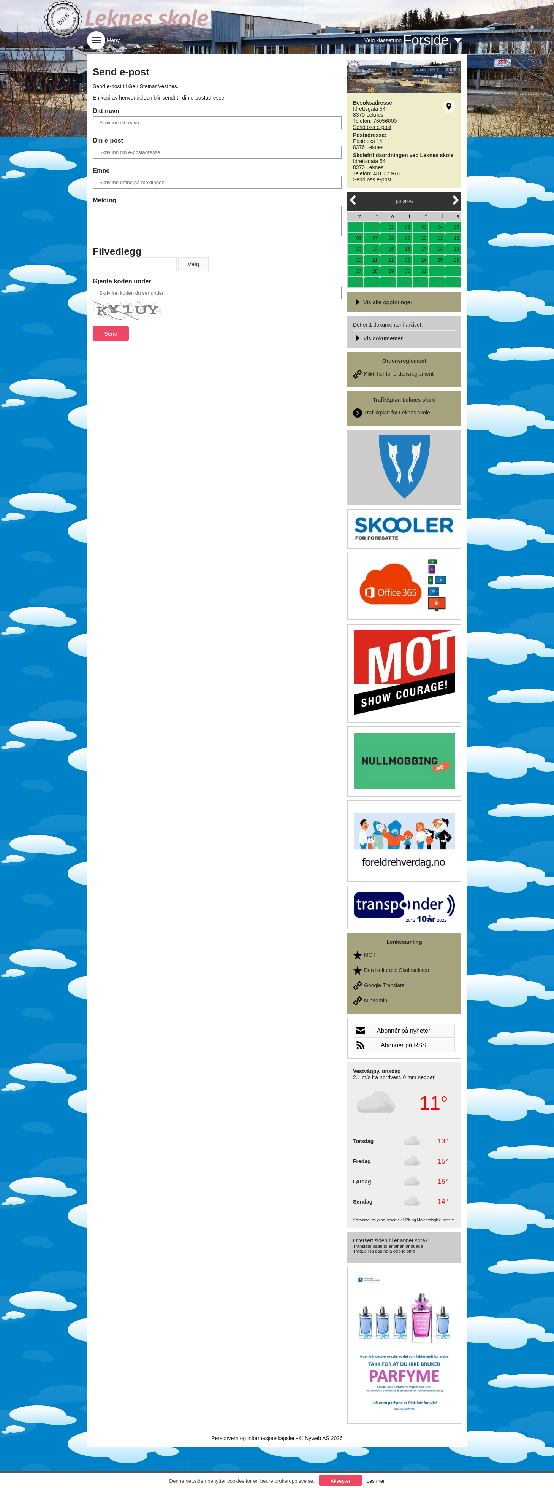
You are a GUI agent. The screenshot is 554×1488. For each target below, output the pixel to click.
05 (456, 227)
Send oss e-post (372, 127)
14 (374, 249)
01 (391, 227)
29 (358, 227)
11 (440, 238)
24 (423, 260)
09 (407, 238)
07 (374, 238)
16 (407, 249)
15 (391, 249)
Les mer (375, 1481)
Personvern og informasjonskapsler (252, 1438)
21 (374, 260)
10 (423, 238)
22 (391, 260)
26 (456, 260)
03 (423, 227)
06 (358, 238)
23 (407, 260)
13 (358, 249)
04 (440, 227)
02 (407, 227)
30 (374, 227)
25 (440, 260)
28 (374, 271)
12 (456, 238)
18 (440, 249)
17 (423, 249)
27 (358, 271)
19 (456, 249)
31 (423, 271)
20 (358, 260)
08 (391, 238)
